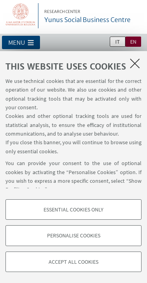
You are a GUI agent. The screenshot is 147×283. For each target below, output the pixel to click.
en (133, 41)
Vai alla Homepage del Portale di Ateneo (20, 15)
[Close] (135, 63)
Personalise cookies (73, 235)
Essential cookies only (73, 209)
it (117, 41)
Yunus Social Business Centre (87, 16)
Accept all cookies (73, 261)
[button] (21, 42)
